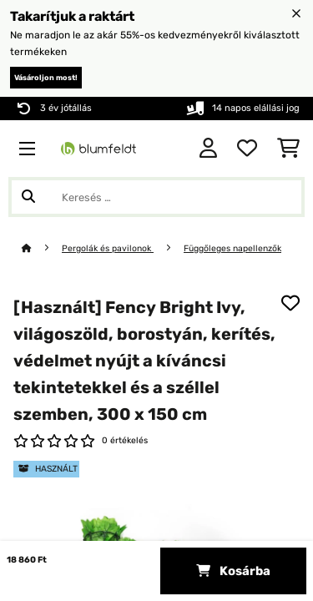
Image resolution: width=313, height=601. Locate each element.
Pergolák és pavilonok (108, 248)
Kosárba (233, 570)
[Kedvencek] (247, 149)
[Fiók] (208, 148)
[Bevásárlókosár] (288, 149)
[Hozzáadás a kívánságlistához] (290, 303)
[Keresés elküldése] (28, 197)
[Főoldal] (42, 248)
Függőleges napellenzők (232, 248)
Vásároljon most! (46, 77)
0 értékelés (125, 440)
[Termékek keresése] (156, 197)
